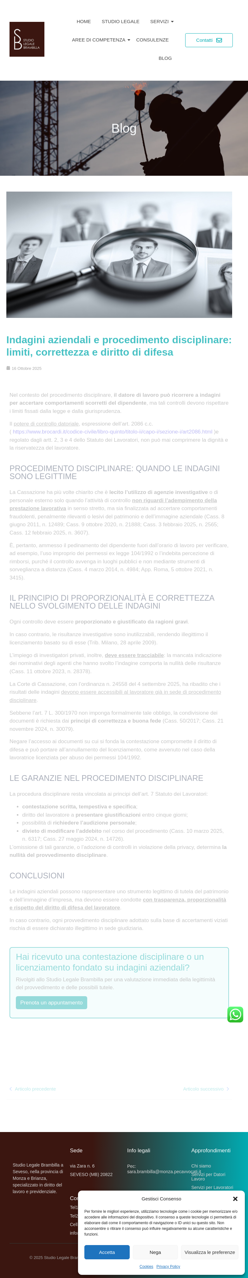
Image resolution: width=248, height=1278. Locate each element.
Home (84, 21)
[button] (235, 1199)
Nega (155, 1252)
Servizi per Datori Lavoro (208, 1176)
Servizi (160, 21)
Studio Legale (121, 21)
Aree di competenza (99, 39)
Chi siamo (201, 1165)
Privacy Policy (168, 1266)
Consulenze (152, 39)
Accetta (107, 1252)
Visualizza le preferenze (210, 1252)
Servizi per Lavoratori (212, 1187)
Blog (165, 58)
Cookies (146, 1266)
